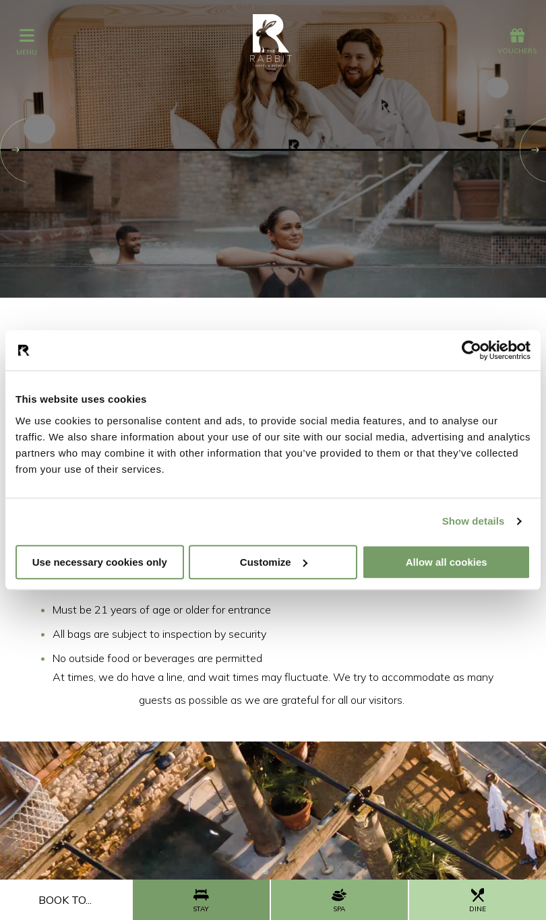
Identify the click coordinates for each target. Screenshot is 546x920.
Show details (473, 521)
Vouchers (517, 41)
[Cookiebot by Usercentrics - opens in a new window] (471, 350)
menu (26, 41)
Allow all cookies (446, 562)
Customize (273, 562)
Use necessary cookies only (99, 562)
